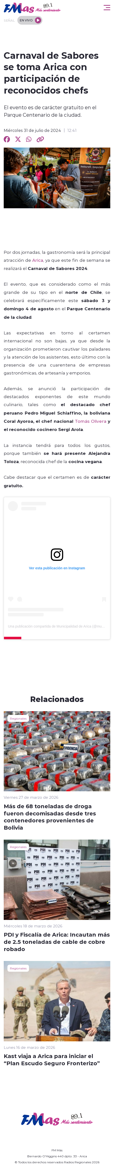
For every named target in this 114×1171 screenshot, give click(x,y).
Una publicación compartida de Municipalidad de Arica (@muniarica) (60, 626)
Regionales (18, 718)
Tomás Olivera (90, 421)
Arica (37, 260)
